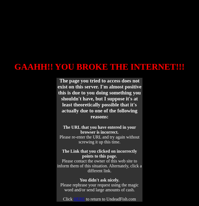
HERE (79, 199)
